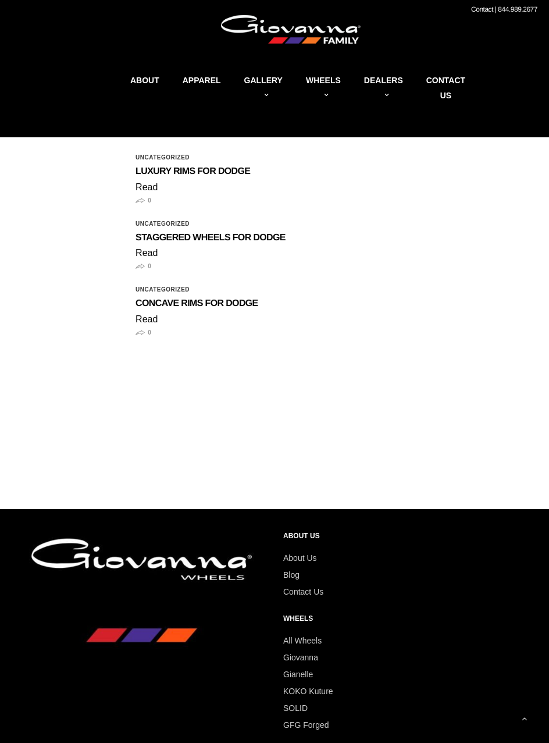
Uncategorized (163, 158)
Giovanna (300, 657)
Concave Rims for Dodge (197, 303)
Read (147, 187)
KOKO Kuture (308, 691)
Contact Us (303, 591)
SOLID (295, 708)
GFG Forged (306, 725)
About (144, 80)
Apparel (202, 80)
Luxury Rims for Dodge (193, 171)
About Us (300, 558)
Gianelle (298, 674)
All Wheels (302, 640)
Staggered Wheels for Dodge (211, 238)
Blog (291, 575)
